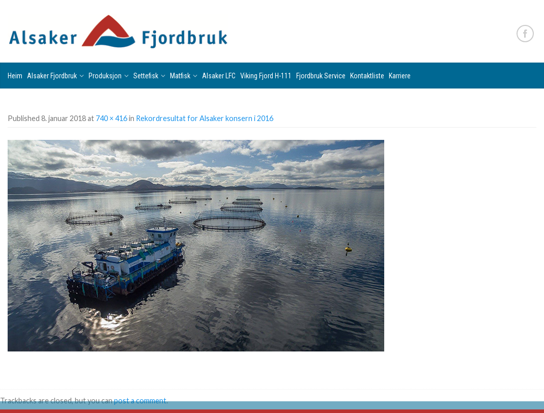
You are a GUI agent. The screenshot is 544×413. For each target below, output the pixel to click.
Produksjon (105, 76)
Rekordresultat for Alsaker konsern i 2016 (204, 118)
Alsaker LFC (219, 76)
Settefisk (145, 76)
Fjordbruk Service (321, 76)
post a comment (140, 400)
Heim (15, 76)
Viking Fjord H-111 (266, 76)
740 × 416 (111, 118)
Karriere (400, 76)
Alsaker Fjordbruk (52, 76)
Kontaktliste (367, 76)
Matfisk (180, 76)
